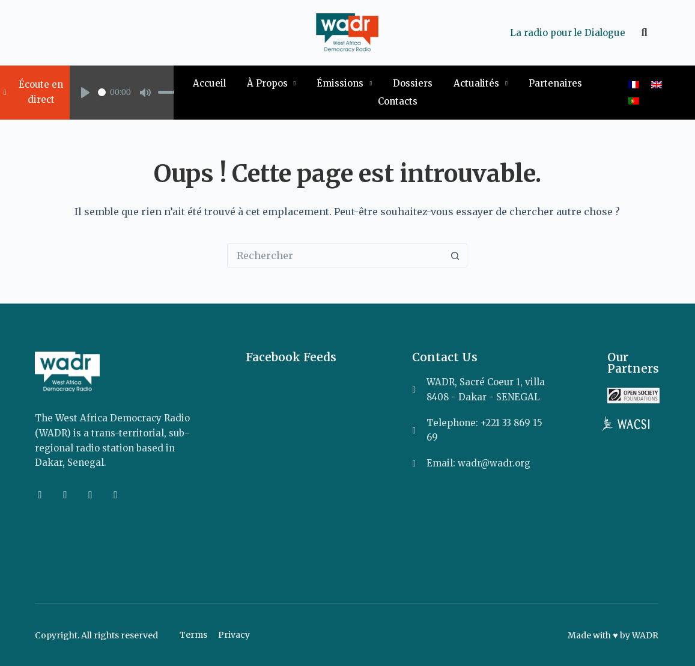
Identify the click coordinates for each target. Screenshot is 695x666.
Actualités (481, 84)
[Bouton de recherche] (455, 255)
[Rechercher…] (335, 255)
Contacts (397, 101)
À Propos (271, 84)
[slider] (102, 92)
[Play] (85, 92)
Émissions (344, 84)
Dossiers (412, 83)
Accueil (209, 83)
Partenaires (555, 83)
